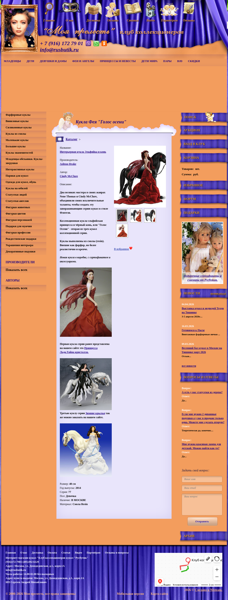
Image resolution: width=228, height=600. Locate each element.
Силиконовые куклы (19, 127)
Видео (78, 552)
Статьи (65, 552)
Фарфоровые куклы (18, 114)
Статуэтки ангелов (17, 201)
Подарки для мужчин (19, 226)
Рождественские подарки (21, 238)
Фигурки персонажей (19, 220)
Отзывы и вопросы (117, 552)
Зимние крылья (95, 413)
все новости (189, 365)
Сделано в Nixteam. (208, 590)
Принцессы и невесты (118, 61)
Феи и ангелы (83, 61)
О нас (23, 552)
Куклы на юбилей (17, 188)
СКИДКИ (194, 61)
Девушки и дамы (53, 61)
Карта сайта (159, 593)
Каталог (71, 139)
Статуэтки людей (16, 194)
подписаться (218, 293)
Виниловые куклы (17, 121)
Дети (30, 61)
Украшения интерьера (19, 245)
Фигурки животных (18, 207)
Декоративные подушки (20, 251)
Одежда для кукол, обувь (21, 182)
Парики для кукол (17, 175)
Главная (11, 552)
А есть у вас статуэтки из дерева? (202, 392)
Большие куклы (16, 146)
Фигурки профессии (18, 232)
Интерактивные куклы (20, 169)
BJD (179, 61)
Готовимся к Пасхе (193, 330)
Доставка (37, 552)
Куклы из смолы (16, 133)
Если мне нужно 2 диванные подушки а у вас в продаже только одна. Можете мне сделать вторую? (203, 418)
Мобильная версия (130, 593)
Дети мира (149, 61)
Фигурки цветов (16, 213)
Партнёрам (93, 552)
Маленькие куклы (17, 140)
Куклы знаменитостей (19, 152)
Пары (167, 61)
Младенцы (12, 61)
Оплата (52, 552)
